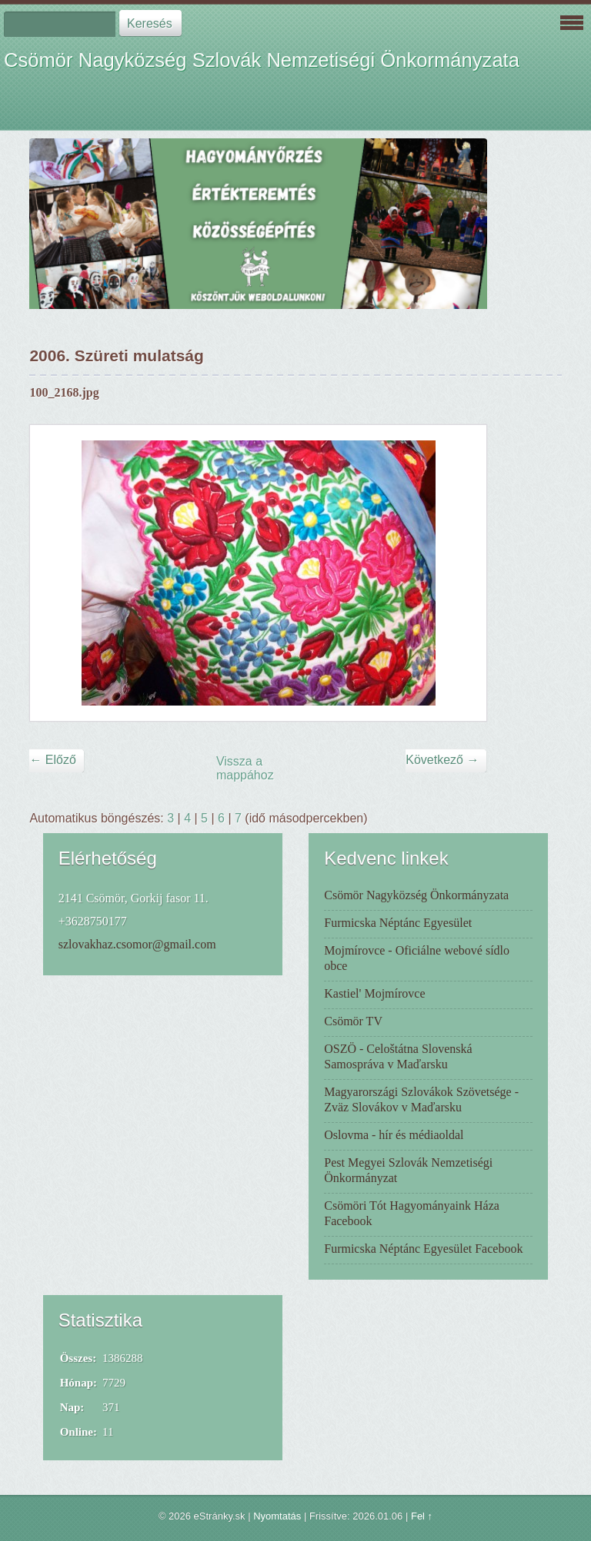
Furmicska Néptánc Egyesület (398, 922)
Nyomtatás (277, 1516)
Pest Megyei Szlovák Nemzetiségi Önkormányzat (408, 1170)
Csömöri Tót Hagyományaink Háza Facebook (411, 1213)
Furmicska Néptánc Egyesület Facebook (423, 1248)
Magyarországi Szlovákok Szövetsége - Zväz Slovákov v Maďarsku (421, 1099)
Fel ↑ (421, 1516)
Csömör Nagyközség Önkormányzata (416, 895)
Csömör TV (353, 1021)
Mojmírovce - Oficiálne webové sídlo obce (416, 958)
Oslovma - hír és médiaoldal (393, 1134)
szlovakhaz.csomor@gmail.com (137, 944)
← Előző (52, 759)
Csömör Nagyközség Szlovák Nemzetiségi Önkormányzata (261, 60)
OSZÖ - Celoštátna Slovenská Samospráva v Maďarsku (398, 1056)
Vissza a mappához (245, 768)
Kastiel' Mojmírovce (374, 993)
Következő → (442, 759)
